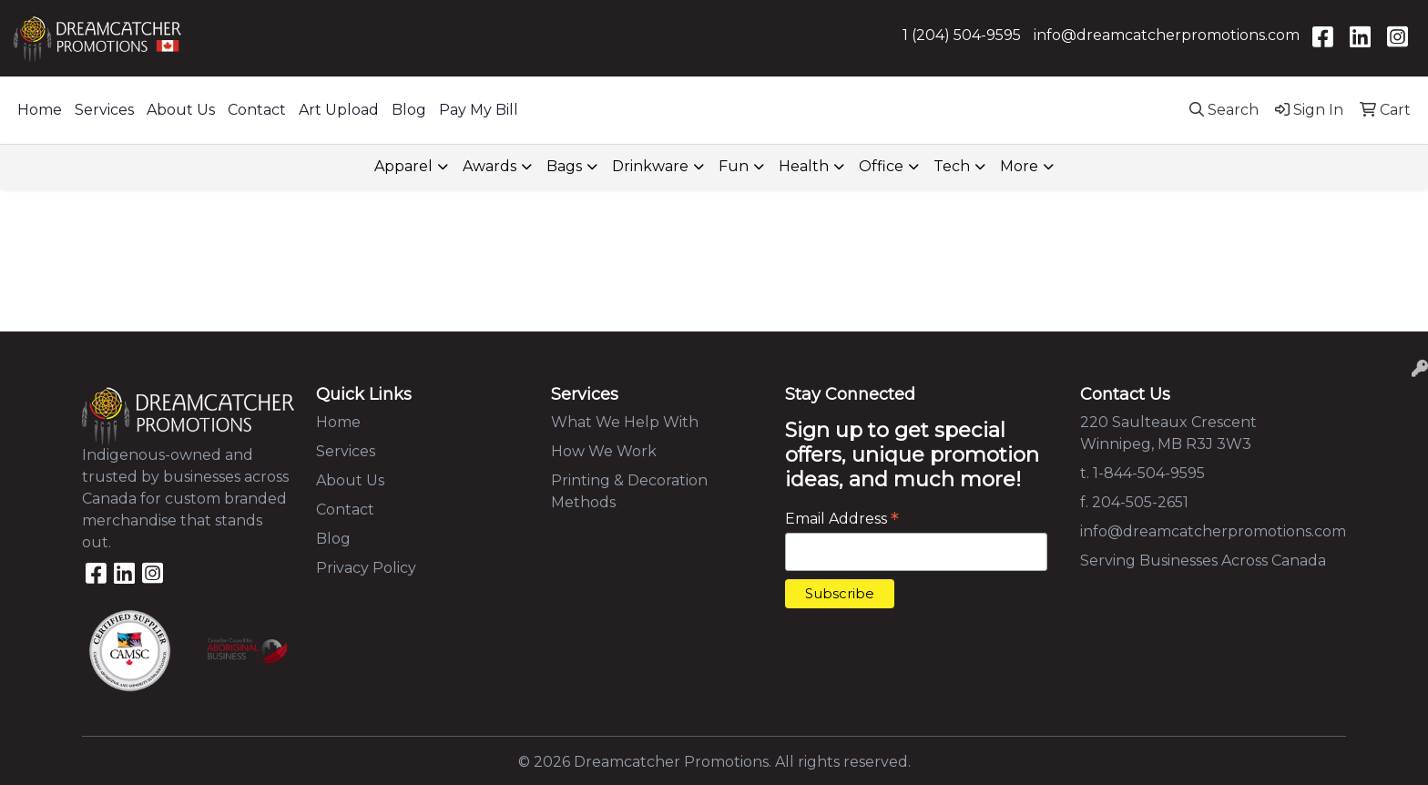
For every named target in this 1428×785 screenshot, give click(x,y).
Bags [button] (564, 166)
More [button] (1019, 166)
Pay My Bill (478, 109)
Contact (257, 109)
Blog (409, 109)
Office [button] (881, 166)
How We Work (604, 451)
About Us (181, 109)
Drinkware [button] (650, 166)
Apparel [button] (403, 166)
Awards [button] (489, 166)
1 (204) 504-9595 (962, 35)
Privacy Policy (366, 567)
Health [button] (804, 166)
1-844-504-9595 (1149, 473)
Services (104, 109)
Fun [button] (734, 166)
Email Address (842, 518)
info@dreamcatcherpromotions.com (1167, 35)
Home (39, 109)
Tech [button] (951, 166)
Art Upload (339, 109)
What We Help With (625, 422)
